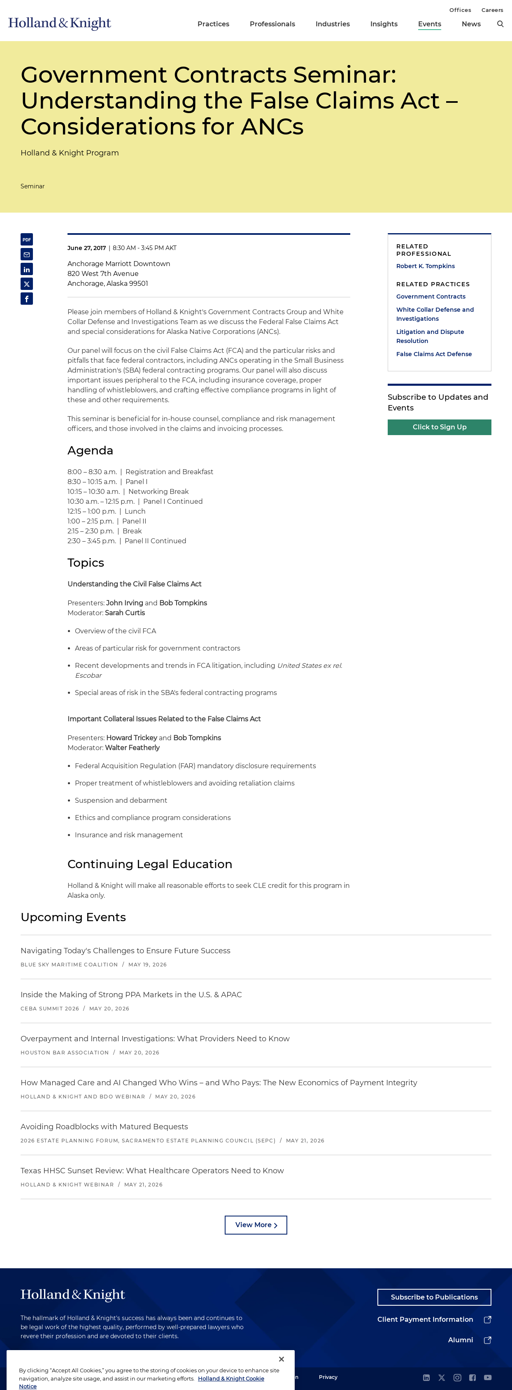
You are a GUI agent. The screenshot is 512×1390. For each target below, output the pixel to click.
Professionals (272, 24)
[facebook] (472, 1378)
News (471, 24)
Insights (384, 24)
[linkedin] (426, 1378)
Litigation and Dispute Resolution (430, 336)
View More (253, 1225)
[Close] (281, 1370)
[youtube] (487, 1378)
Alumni (460, 1340)
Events (429, 24)
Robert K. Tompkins (425, 266)
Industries (333, 24)
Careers (493, 10)
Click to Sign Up (440, 427)
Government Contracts (430, 296)
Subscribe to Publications (434, 1297)
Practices (213, 24)
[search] (500, 24)
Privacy (328, 1377)
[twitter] (441, 1378)
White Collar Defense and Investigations (435, 314)
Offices (460, 10)
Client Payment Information (425, 1319)
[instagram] (457, 1378)
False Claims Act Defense (434, 354)
